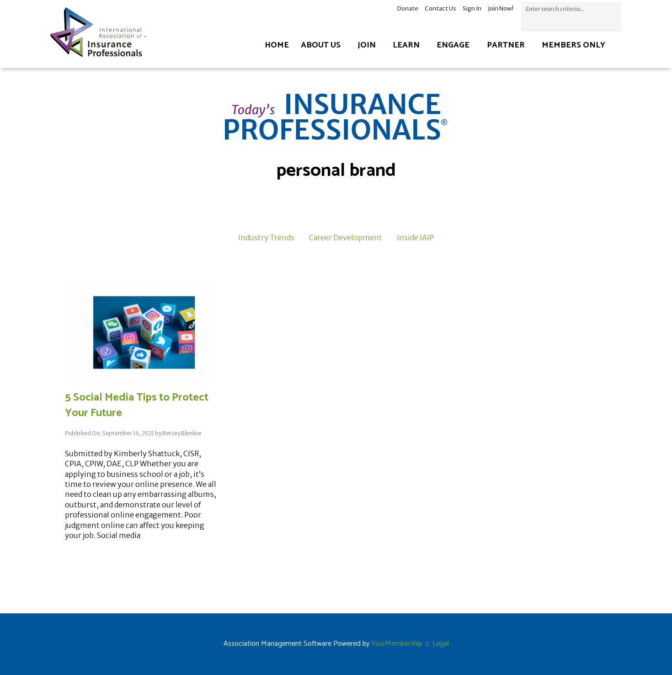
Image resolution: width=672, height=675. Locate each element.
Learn (406, 45)
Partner (506, 45)
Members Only (573, 45)
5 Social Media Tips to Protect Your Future (136, 405)
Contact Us (440, 8)
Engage (453, 45)
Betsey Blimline (182, 433)
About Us (321, 45)
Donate (407, 8)
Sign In (472, 8)
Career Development (345, 237)
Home (277, 45)
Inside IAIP (415, 237)
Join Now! (500, 8)
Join (366, 45)
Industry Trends (266, 237)
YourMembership (396, 644)
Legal (440, 644)
